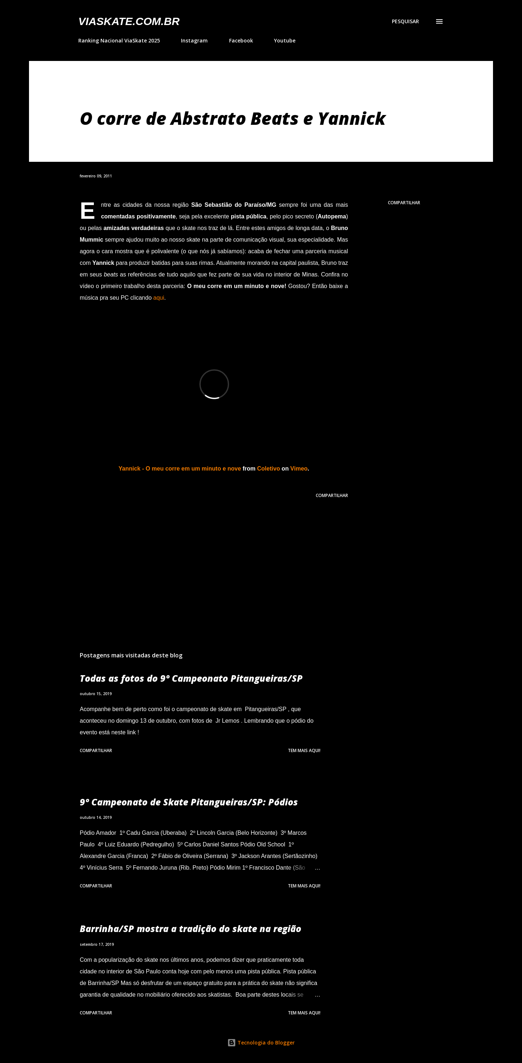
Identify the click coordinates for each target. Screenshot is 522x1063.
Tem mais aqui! (304, 750)
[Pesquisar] (405, 21)
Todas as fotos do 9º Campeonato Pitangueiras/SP (191, 678)
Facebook (241, 40)
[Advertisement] (202, 561)
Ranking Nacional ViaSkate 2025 (119, 40)
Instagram (194, 40)
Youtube (284, 40)
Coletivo (268, 468)
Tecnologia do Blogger (261, 1042)
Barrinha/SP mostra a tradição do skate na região (190, 928)
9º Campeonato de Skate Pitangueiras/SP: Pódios (189, 802)
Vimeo (299, 468)
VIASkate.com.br (128, 21)
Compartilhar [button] (404, 203)
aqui (158, 298)
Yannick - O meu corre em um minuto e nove (180, 468)
